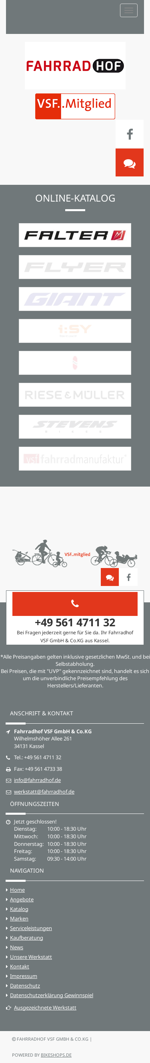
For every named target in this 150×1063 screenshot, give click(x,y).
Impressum (23, 976)
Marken (19, 918)
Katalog (19, 909)
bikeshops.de (56, 1055)
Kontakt (19, 966)
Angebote (22, 899)
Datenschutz (25, 985)
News (16, 947)
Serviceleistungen (31, 928)
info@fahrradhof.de (37, 780)
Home (17, 889)
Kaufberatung (26, 937)
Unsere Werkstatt (31, 956)
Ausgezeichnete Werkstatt (41, 1007)
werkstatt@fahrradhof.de (44, 791)
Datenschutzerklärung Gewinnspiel (51, 995)
